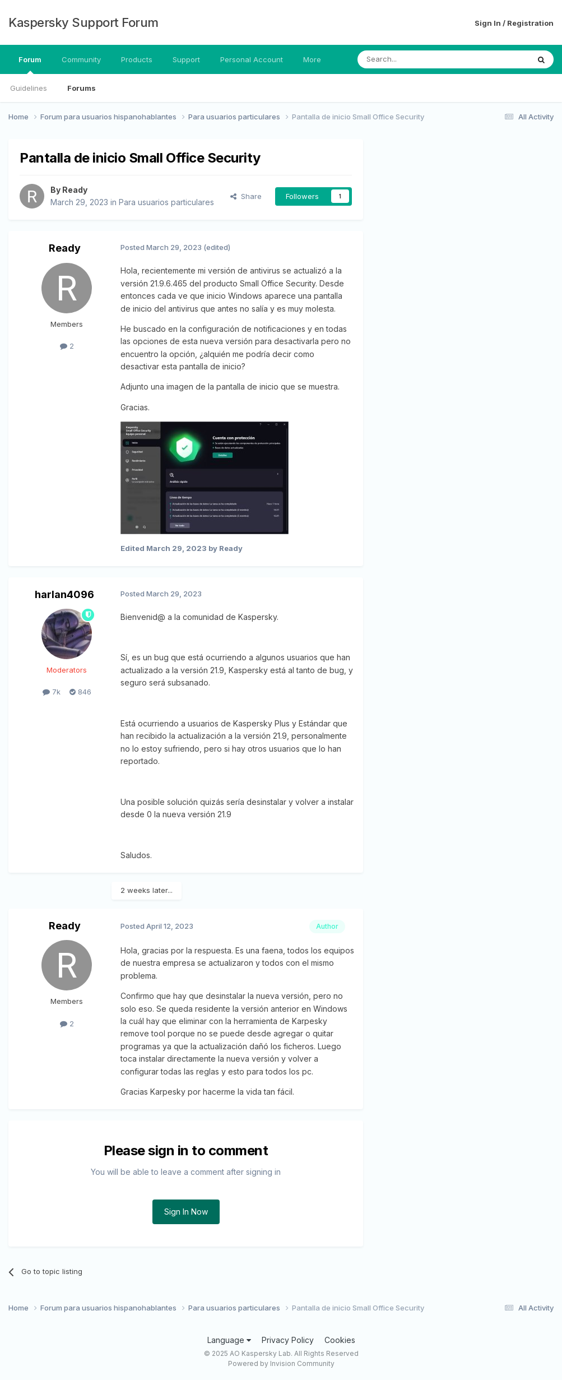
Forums (81, 88)
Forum (29, 64)
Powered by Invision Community (281, 1363)
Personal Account (251, 59)
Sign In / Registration (514, 22)
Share (246, 196)
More (312, 59)
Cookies (339, 1340)
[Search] (414, 59)
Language (229, 1340)
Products (136, 59)
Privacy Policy (288, 1340)
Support (186, 59)
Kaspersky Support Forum (83, 22)
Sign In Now (186, 1211)
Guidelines (28, 88)
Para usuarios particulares (166, 202)
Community (81, 59)
